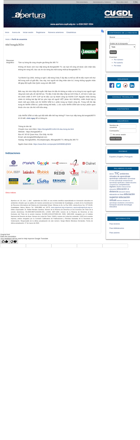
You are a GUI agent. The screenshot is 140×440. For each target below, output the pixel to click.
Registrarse (40, 32)
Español (112, 157)
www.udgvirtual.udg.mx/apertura (61, 207)
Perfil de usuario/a (19, 39)
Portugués (129, 157)
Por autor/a (118, 63)
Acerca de (16, 32)
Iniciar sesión (28, 32)
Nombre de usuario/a (114, 126)
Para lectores (114, 224)
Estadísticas (71, 32)
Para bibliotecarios (116, 228)
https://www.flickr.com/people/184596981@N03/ (52, 144)
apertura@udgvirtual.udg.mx (82, 207)
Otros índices (10, 193)
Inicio (7, 32)
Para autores (114, 233)
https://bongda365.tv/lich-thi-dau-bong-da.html (56, 129)
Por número (118, 60)
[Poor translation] (13, 242)
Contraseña (114, 131)
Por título (117, 66)
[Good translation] (4, 242)
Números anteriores (56, 32)
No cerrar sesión (119, 135)
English (120, 157)
